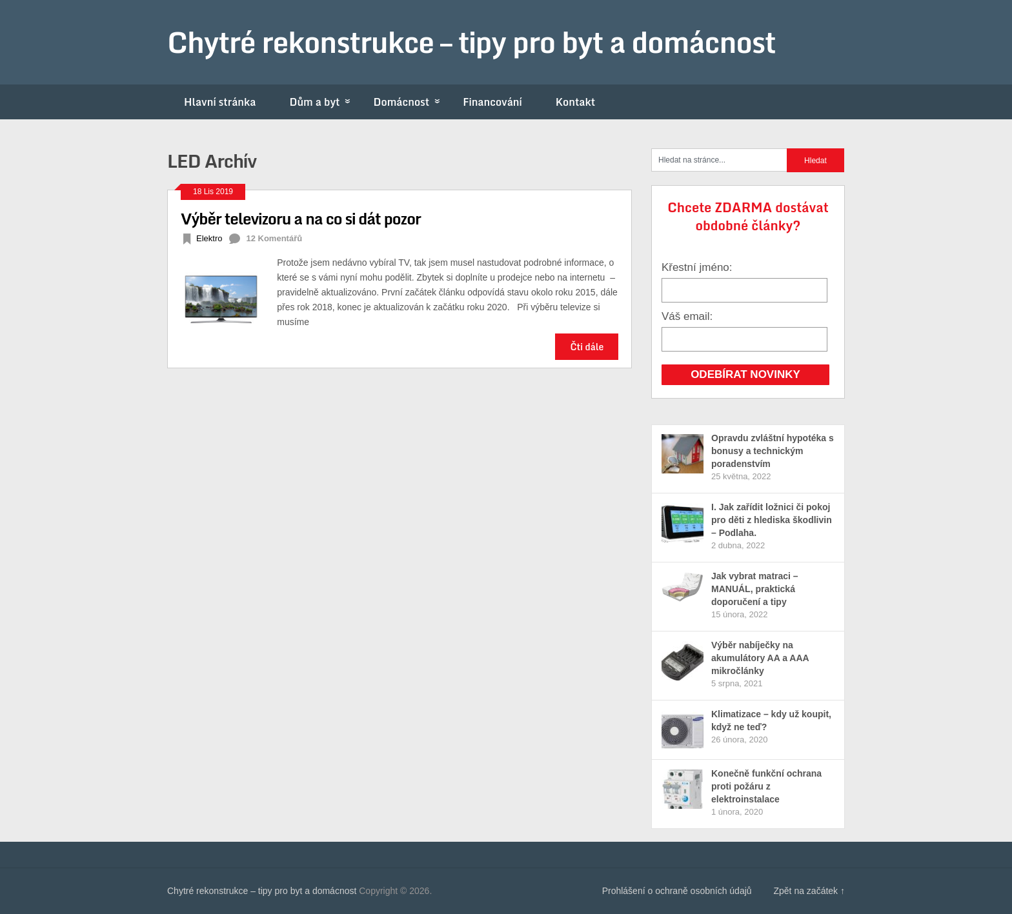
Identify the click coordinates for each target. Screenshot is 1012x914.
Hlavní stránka (220, 102)
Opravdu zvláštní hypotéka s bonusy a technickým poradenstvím (772, 451)
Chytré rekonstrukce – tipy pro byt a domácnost (471, 42)
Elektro (209, 238)
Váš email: (687, 316)
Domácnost (409, 102)
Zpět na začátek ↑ (809, 891)
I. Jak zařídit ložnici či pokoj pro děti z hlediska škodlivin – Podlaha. (771, 520)
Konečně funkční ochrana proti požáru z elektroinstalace (766, 786)
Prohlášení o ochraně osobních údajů (677, 891)
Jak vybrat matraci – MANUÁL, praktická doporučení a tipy (754, 589)
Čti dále (586, 346)
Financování (492, 102)
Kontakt (575, 102)
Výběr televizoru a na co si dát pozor (301, 218)
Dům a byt (322, 102)
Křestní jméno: (697, 267)
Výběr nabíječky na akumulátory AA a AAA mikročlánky (760, 658)
